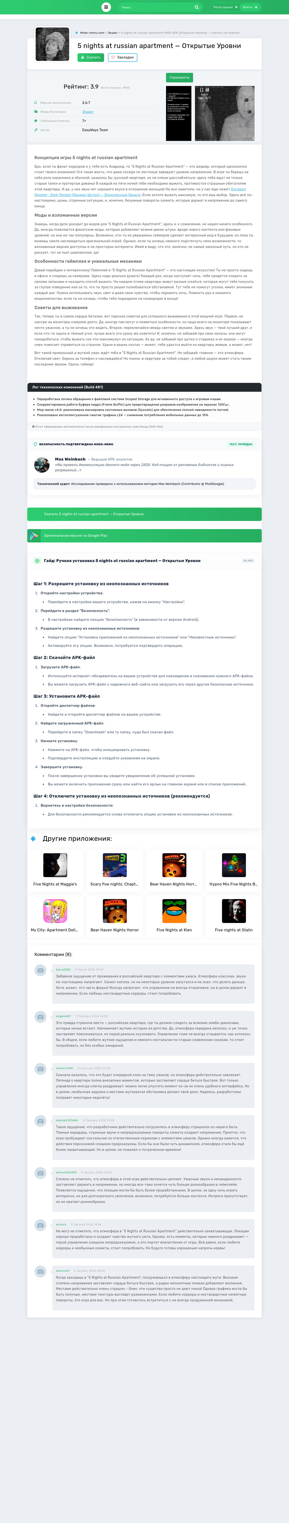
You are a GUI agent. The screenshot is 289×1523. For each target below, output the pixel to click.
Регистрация (226, 7)
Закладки (122, 57)
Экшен (87, 112)
